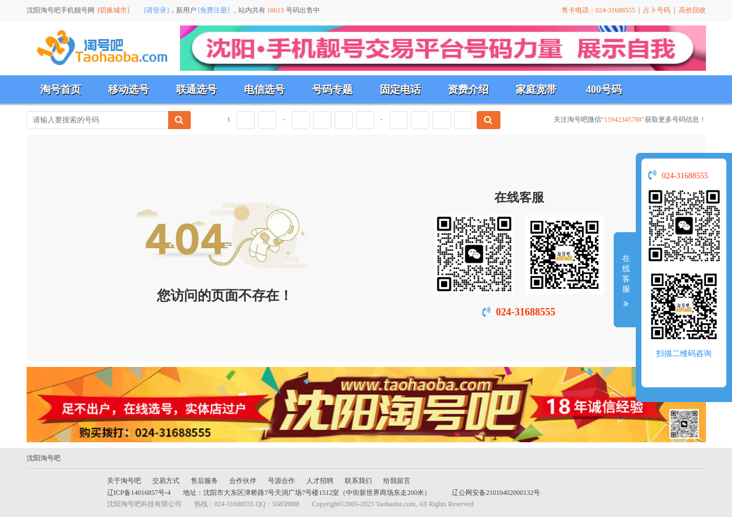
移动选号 (128, 89)
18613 (275, 10)
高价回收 (692, 10)
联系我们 (358, 481)
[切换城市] (114, 10)
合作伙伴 (242, 481)
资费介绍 (468, 89)
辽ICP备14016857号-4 (139, 493)
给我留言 (396, 481)
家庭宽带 (536, 89)
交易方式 (165, 481)
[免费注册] (214, 10)
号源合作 (281, 481)
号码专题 (332, 89)
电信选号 (264, 89)
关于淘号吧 (124, 481)
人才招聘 (319, 481)
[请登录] (156, 10)
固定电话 (400, 89)
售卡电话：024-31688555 (598, 10)
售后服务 (204, 481)
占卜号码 (656, 10)
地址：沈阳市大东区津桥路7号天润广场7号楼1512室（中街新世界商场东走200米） (307, 493)
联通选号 (196, 89)
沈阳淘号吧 (44, 458)
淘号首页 (60, 89)
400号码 (604, 89)
